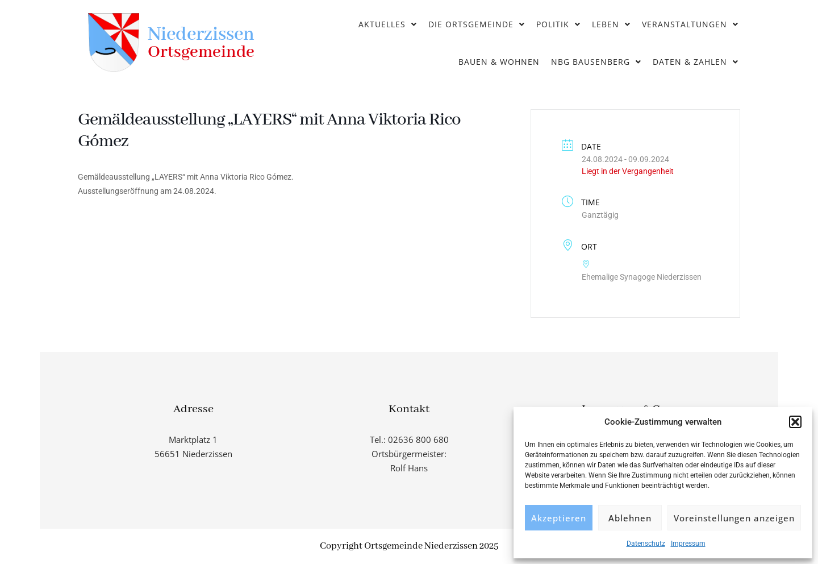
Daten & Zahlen (695, 61)
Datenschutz (646, 544)
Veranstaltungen (690, 24)
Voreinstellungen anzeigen (734, 518)
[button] (795, 422)
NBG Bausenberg (596, 61)
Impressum (688, 544)
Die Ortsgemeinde (476, 24)
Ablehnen (630, 518)
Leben (611, 24)
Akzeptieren (558, 518)
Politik (558, 24)
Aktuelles (387, 24)
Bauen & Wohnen (499, 61)
